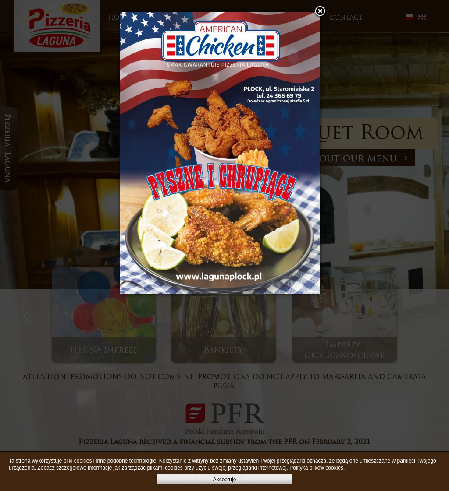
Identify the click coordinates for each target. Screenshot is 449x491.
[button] (320, 11)
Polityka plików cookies (316, 468)
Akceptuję (224, 480)
